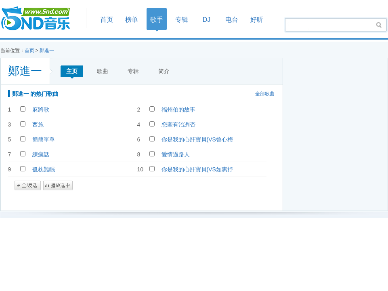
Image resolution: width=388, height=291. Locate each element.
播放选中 (58, 185)
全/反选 (28, 185)
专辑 (181, 19)
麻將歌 (40, 109)
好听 (256, 19)
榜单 (131, 19)
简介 (164, 71)
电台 (231, 19)
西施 (38, 124)
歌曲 (102, 71)
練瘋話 (40, 154)
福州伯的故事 (178, 109)
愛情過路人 (175, 154)
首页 (40, 18)
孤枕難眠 (43, 169)
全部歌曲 (265, 94)
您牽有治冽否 (178, 124)
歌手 (156, 19)
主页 (72, 71)
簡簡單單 (43, 139)
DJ (207, 19)
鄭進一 (47, 50)
